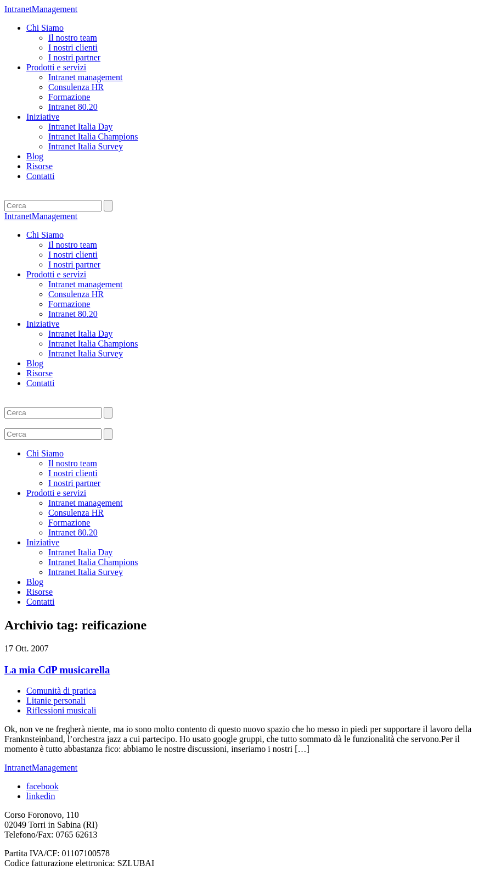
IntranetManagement (40, 9)
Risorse (39, 166)
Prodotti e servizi (56, 67)
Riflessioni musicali (61, 710)
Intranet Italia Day (80, 126)
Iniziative (42, 116)
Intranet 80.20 (73, 106)
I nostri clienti (73, 47)
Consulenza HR (76, 87)
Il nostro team (72, 37)
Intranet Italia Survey (85, 146)
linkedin (40, 796)
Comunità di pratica (61, 690)
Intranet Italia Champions (93, 136)
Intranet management (85, 77)
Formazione (69, 97)
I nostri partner (74, 57)
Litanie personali (56, 700)
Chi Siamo (45, 27)
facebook (42, 786)
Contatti (40, 176)
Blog (34, 156)
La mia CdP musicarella (57, 670)
